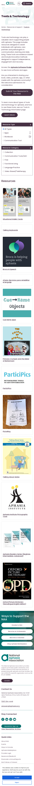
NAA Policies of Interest (9, 762)
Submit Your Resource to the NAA (17, 92)
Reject (17, 782)
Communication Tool (12, 140)
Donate (7, 681)
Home (3, 27)
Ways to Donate (7, 747)
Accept (17, 777)
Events (3, 744)
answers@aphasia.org (10, 706)
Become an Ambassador (17, 631)
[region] (17, 775)
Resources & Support (14, 27)
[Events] (27, 3)
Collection (8, 152)
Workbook (17, 136)
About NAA (5, 741)
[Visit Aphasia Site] (10, 3)
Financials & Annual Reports (11, 759)
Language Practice (11, 167)
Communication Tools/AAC (15, 156)
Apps (17, 133)
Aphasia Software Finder (21, 67)
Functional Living (10, 164)
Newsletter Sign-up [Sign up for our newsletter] (11, 726)
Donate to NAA (17, 625)
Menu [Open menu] (3, 5)
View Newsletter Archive (11, 729)
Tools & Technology (15, 16)
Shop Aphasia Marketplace (17, 644)
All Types (7, 129)
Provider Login (6, 753)
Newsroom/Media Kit (8, 756)
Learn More (9, 115)
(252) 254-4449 (7, 701)
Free (5, 160)
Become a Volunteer (17, 638)
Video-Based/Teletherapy (14, 171)
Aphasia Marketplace (8, 750)
